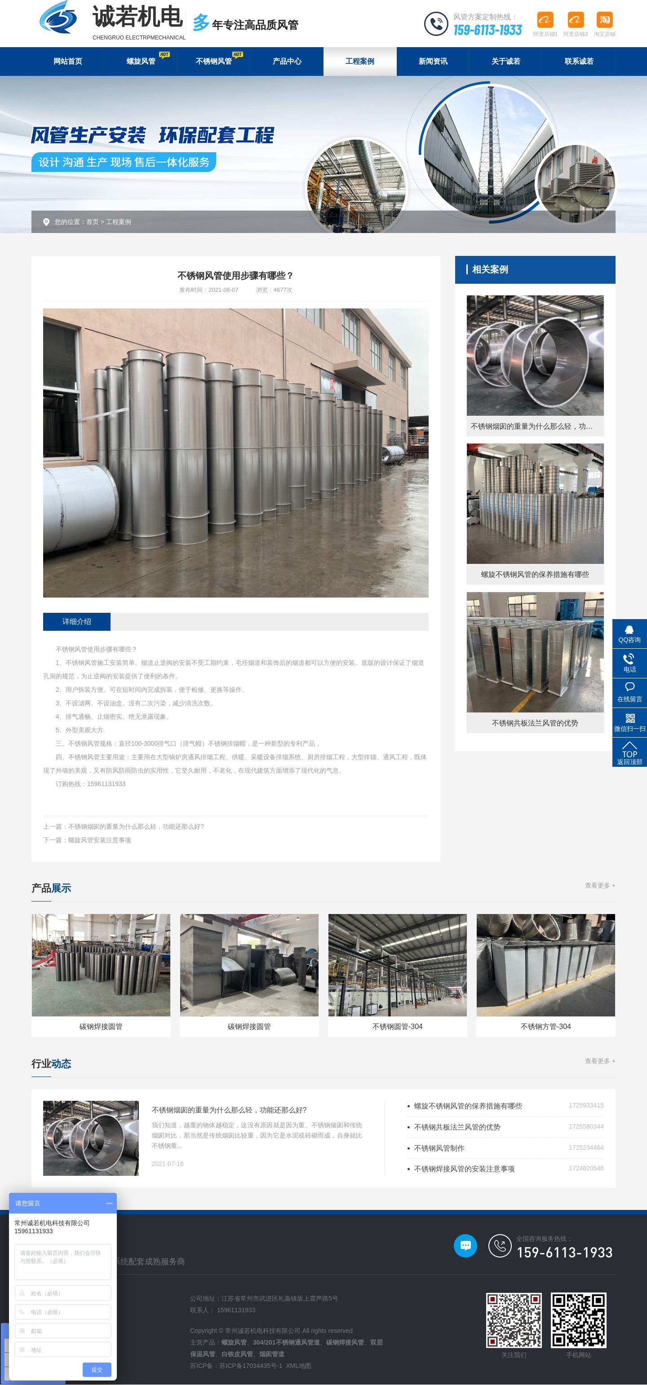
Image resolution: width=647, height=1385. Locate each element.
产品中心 (287, 62)
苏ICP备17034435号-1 (250, 1366)
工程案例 (360, 62)
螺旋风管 (148, 59)
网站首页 (67, 62)
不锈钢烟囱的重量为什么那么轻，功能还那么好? (136, 827)
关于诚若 (506, 62)
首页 (92, 222)
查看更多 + (600, 885)
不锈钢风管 (219, 59)
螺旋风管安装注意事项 (99, 840)
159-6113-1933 (487, 29)
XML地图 (298, 1366)
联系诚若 (579, 62)
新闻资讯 (433, 62)
